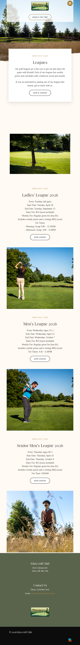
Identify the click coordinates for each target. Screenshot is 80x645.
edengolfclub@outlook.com (43, 593)
